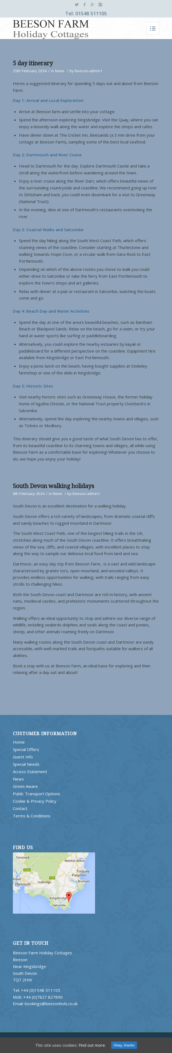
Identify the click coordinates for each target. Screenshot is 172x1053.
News (59, 70)
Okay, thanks (124, 1045)
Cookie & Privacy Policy (34, 801)
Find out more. (92, 1045)
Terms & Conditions (31, 816)
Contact (20, 808)
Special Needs (26, 764)
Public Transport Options (36, 793)
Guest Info (23, 756)
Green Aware (25, 786)
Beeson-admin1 (88, 70)
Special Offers (26, 749)
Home (19, 742)
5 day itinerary (33, 63)
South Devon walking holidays (53, 486)
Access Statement (30, 771)
